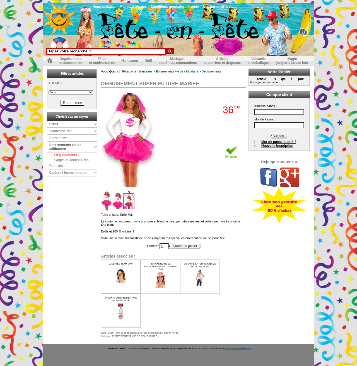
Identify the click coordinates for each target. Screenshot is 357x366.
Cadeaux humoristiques (68, 173)
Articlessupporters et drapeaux (222, 61)
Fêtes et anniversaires (137, 71)
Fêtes (53, 124)
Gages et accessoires (71, 160)
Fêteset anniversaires (102, 61)
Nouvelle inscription (277, 146)
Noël (148, 61)
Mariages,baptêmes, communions (178, 61)
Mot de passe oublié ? (278, 142)
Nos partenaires (215, 7)
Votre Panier (279, 72)
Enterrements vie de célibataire (65, 147)
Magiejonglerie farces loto (292, 61)
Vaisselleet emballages (258, 61)
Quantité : (153, 246)
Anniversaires (60, 131)
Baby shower (59, 138)
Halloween (129, 61)
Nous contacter (105, 7)
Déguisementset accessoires (71, 61)
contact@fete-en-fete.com (238, 348)
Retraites (56, 166)
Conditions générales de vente (175, 7)
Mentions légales (133, 7)
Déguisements (65, 155)
